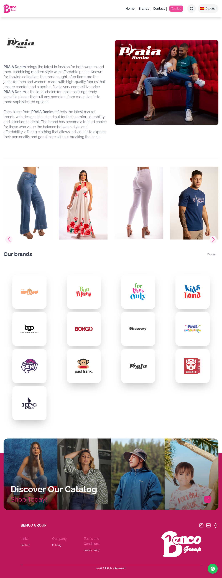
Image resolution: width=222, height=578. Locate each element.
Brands (144, 8)
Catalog (56, 545)
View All (211, 254)
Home (130, 8)
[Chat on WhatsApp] (213, 569)
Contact (159, 8)
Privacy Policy (92, 550)
